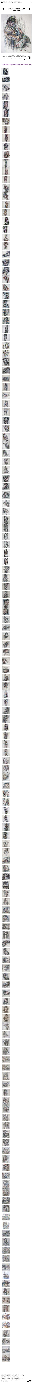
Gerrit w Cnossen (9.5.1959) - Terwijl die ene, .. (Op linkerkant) (12, 2)
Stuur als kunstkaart (16, 59)
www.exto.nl (18, 1374)
